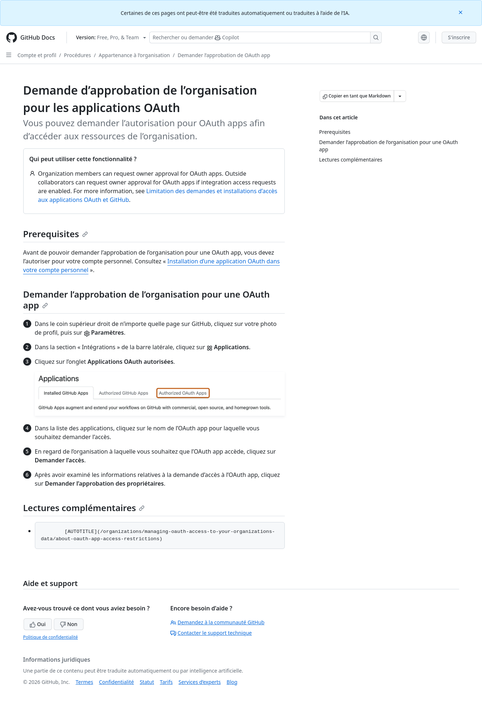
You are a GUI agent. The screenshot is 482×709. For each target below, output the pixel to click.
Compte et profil (36, 55)
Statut (147, 681)
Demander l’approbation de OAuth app (224, 55)
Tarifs (166, 681)
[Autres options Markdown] (400, 96)
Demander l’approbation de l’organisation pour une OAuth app (146, 299)
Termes (84, 681)
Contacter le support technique (211, 632)
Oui (37, 624)
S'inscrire (459, 37)
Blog (232, 681)
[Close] (461, 12)
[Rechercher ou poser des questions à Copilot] (265, 37)
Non (68, 624)
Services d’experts (199, 681)
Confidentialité (116, 681)
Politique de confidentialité (50, 637)
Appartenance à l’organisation (134, 55)
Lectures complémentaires (84, 508)
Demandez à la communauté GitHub (217, 622)
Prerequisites (55, 234)
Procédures (77, 55)
